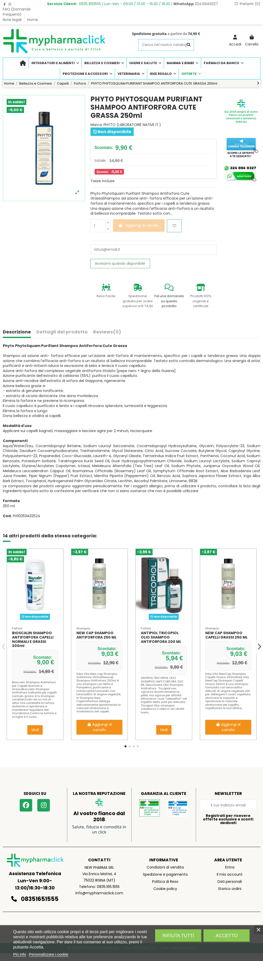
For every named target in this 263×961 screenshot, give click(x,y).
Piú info (19, 954)
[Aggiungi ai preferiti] (174, 225)
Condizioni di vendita (165, 867)
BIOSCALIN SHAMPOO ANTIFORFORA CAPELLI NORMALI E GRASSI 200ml (32, 639)
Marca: (96, 124)
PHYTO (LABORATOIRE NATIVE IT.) (132, 124)
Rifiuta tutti (178, 935)
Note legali (12, 19)
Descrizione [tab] (17, 332)
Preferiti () (247, 3)
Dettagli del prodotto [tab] (62, 332)
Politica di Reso (165, 881)
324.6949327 (195, 3)
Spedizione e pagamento (165, 874)
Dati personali (230, 881)
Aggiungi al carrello (99, 727)
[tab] (107, 333)
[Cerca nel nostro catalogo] (188, 45)
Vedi (35, 729)
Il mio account (230, 874)
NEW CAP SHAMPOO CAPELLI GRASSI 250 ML (226, 635)
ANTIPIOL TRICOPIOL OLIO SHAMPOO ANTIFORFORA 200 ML (161, 637)
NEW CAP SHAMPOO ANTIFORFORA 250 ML (96, 635)
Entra (229, 867)
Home (32, 19)
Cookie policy (165, 888)
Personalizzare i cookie (48, 954)
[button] (125, 746)
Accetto (227, 935)
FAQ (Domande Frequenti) (17, 12)
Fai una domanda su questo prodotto (169, 301)
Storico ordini (229, 888)
